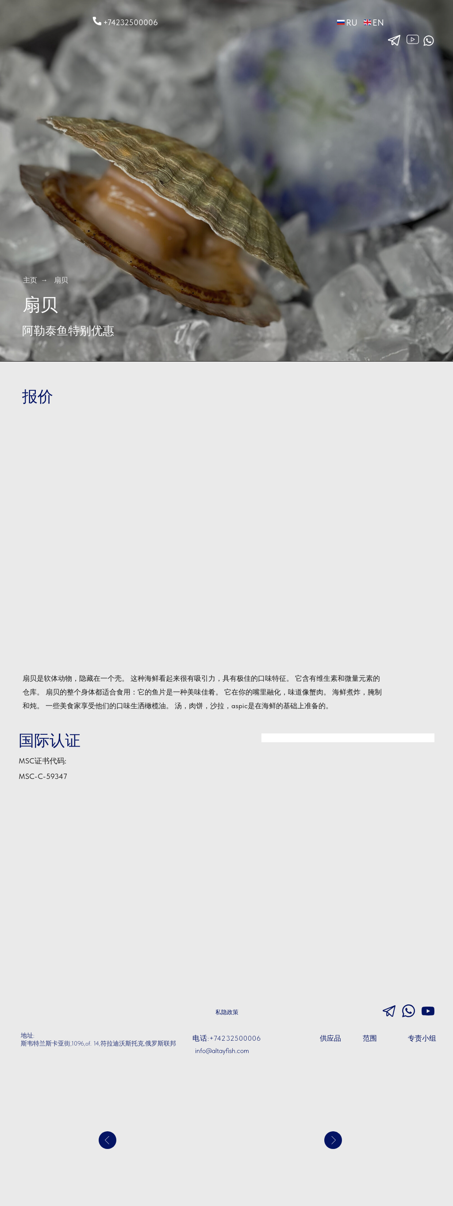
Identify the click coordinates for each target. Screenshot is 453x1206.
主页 (30, 280)
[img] (42, 20)
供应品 (330, 1038)
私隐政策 (226, 1012)
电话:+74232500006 (226, 1038)
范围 (370, 1038)
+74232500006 (130, 22)
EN (378, 22)
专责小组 (422, 1038)
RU (351, 22)
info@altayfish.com (222, 1050)
